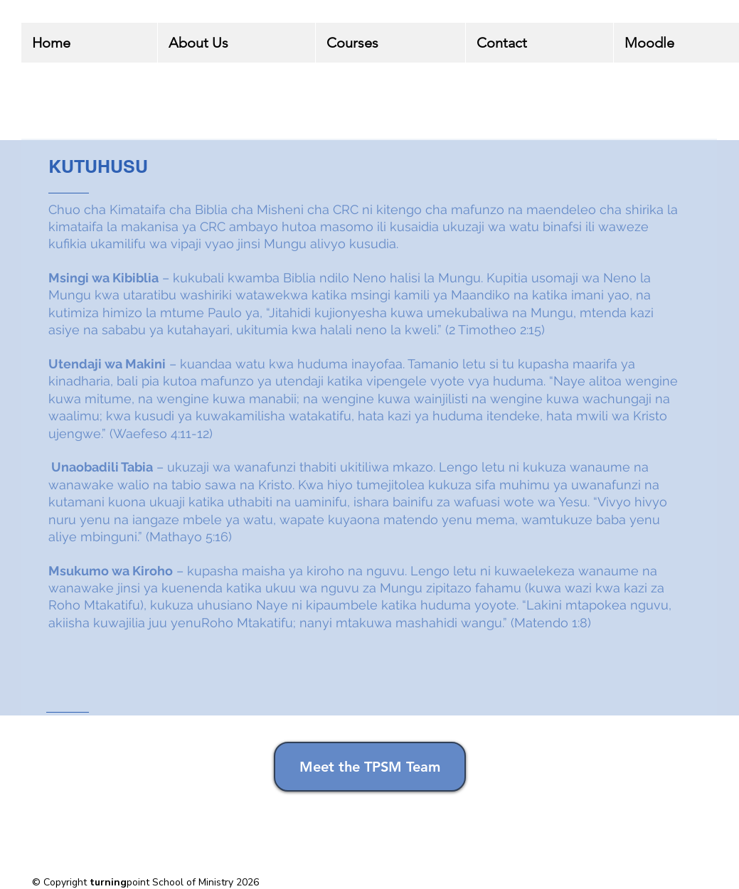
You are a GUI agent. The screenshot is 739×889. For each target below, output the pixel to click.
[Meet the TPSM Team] (370, 767)
